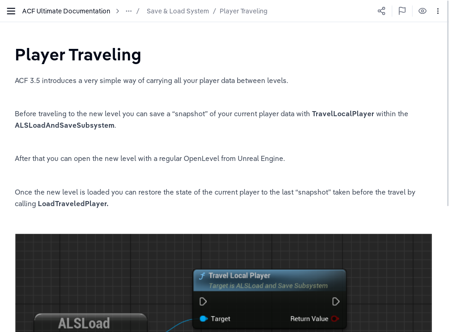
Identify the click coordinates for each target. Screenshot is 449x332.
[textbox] (78, 54)
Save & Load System (178, 11)
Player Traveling (244, 11)
